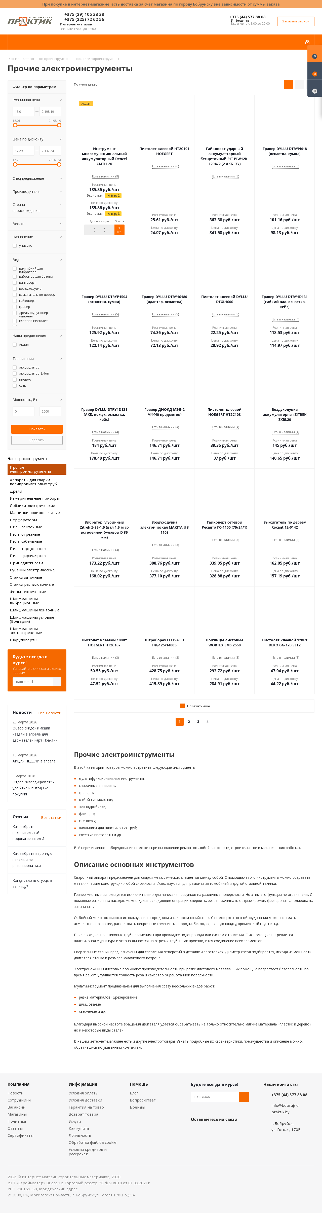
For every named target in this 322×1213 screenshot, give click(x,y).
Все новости (49, 712)
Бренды (137, 1107)
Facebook (209, 1131)
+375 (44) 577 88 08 (248, 17)
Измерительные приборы (35, 498)
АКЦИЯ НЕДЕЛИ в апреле (34, 761)
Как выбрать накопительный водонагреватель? (28, 832)
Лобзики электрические (32, 505)
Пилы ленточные (26, 526)
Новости (15, 1092)
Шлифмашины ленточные (35, 609)
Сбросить (37, 440)
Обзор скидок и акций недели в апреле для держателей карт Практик (35, 734)
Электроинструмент (28, 458)
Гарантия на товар (86, 1107)
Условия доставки (85, 1099)
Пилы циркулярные (29, 555)
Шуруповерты (23, 639)
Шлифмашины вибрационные (24, 600)
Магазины (17, 1114)
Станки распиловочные (32, 584)
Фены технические (28, 591)
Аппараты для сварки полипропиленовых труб (33, 482)
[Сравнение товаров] (314, 88)
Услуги (75, 1121)
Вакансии (16, 1107)
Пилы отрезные (25, 534)
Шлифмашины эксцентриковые (26, 630)
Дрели (16, 491)
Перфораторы (23, 519)
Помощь (139, 1084)
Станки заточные (26, 577)
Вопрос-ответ (143, 1099)
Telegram (234, 1131)
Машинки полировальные (35, 512)
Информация (83, 1084)
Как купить (79, 1128)
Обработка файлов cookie (92, 1142)
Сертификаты (20, 1135)
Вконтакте (196, 1131)
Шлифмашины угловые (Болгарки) (32, 619)
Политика (17, 1121)
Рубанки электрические (32, 569)
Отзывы (15, 1128)
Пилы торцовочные (29, 548)
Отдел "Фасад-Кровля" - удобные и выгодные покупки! (33, 788)
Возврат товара (83, 1114)
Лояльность (80, 1135)
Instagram (221, 1131)
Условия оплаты (83, 1092)
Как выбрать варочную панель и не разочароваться (32, 859)
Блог (134, 1092)
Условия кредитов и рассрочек (88, 1151)
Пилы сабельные (26, 541)
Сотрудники (19, 1099)
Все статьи (51, 817)
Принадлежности (26, 562)
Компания (18, 1084)
